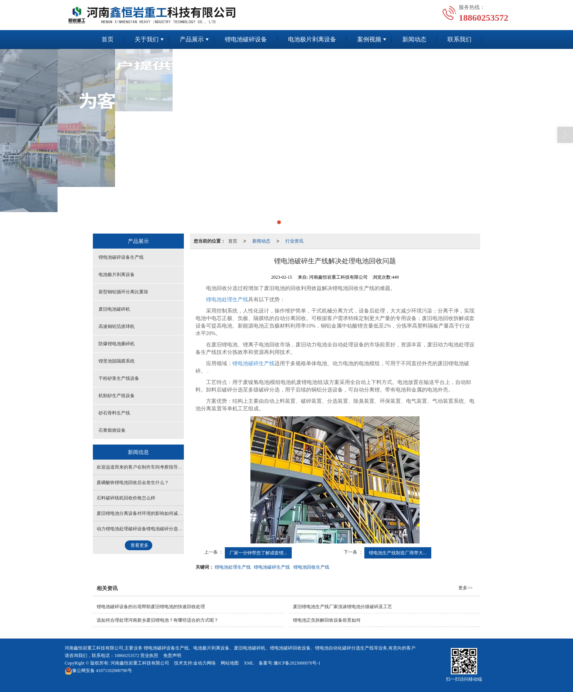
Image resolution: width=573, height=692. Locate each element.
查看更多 (139, 545)
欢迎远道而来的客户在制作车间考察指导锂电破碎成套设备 (155, 467)
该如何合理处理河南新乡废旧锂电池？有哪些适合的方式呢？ (157, 620)
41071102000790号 (98, 670)
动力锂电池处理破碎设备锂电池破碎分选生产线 (144, 528)
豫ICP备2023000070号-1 (297, 663)
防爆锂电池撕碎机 (117, 343)
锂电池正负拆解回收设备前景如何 (327, 620)
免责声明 (172, 655)
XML (249, 663)
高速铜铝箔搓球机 (117, 326)
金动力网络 (204, 663)
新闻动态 (414, 39)
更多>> (465, 587)
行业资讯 (294, 241)
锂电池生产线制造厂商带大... (398, 552)
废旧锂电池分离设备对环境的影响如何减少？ (142, 513)
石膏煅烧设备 (112, 430)
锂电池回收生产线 (311, 567)
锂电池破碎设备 (246, 39)
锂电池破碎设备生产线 (121, 257)
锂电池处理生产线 (233, 567)
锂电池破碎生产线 (253, 363)
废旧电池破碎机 (114, 309)
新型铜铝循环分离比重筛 (123, 291)
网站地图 (230, 663)
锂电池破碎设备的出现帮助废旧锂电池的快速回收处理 (151, 606)
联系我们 (459, 39)
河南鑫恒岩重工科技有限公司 (140, 663)
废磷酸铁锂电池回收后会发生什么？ (133, 482)
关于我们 (147, 39)
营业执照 (149, 655)
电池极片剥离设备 (312, 39)
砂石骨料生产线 (114, 413)
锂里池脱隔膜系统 (117, 361)
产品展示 (192, 39)
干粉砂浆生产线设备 (119, 378)
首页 (108, 39)
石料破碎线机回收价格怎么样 (126, 498)
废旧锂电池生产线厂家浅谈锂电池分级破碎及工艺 (342, 606)
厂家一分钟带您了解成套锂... (258, 552)
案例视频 (369, 39)
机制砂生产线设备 (117, 395)
